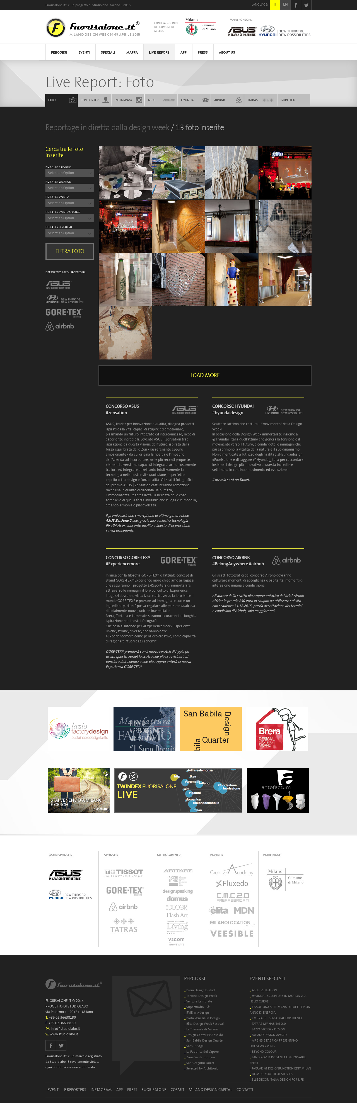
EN (285, 4)
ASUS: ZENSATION (264, 990)
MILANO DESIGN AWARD (269, 1035)
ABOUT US (227, 52)
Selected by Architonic (202, 1068)
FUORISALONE (154, 1090)
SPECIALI (108, 52)
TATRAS (252, 100)
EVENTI (84, 52)
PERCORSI (59, 52)
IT (275, 4)
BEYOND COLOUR (264, 1052)
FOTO (52, 100)
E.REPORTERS (75, 1090)
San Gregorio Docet (200, 1063)
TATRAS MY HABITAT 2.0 (269, 1024)
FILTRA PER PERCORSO (58, 227)
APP (183, 52)
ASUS (151, 100)
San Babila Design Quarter (205, 1040)
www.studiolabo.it (64, 1034)
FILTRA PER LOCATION (58, 182)
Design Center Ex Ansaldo (204, 1035)
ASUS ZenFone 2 (118, 521)
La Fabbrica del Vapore (202, 1052)
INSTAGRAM (123, 100)
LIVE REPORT (159, 52)
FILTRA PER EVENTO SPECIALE (62, 212)
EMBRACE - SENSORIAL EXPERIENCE (277, 1018)
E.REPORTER (90, 100)
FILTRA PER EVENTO (57, 197)
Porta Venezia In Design (203, 1018)
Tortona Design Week (201, 996)
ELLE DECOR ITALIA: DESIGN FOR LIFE (278, 1079)
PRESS (203, 52)
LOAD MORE (205, 375)
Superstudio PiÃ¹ (198, 1007)
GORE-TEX (288, 100)
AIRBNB (219, 100)
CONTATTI (245, 1090)
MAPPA (132, 52)
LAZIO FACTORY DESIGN (268, 1029)
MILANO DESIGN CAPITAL (210, 1090)
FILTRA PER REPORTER (58, 166)
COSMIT (177, 1090)
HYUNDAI (187, 100)
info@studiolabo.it (65, 1029)
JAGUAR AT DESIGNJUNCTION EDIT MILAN (281, 1068)
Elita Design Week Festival (205, 1024)
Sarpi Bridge (195, 1046)
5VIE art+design (197, 1012)
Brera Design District (200, 990)
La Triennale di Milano (202, 1029)
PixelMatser (115, 526)
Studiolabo (100, 5)
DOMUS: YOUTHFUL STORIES (272, 1074)
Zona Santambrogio (200, 1057)
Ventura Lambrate (199, 1001)
